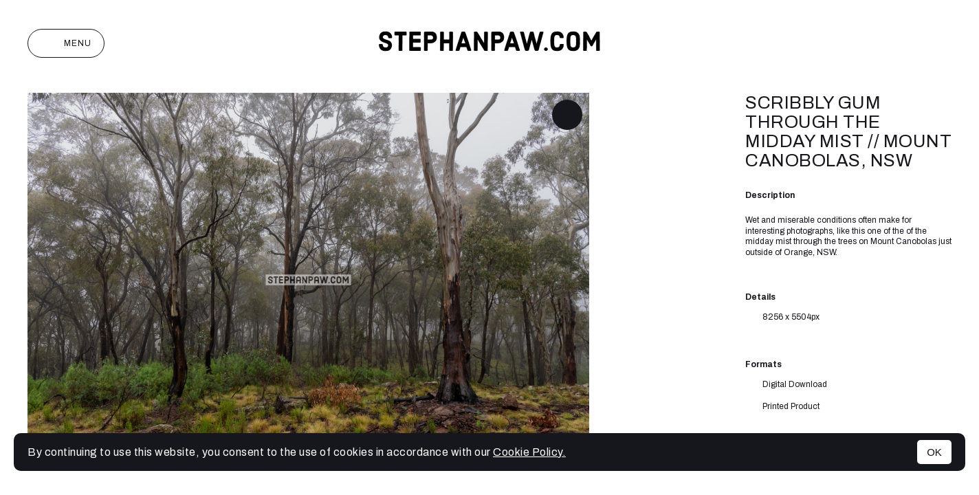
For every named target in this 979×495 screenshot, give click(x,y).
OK (934, 452)
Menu (66, 43)
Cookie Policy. (529, 452)
